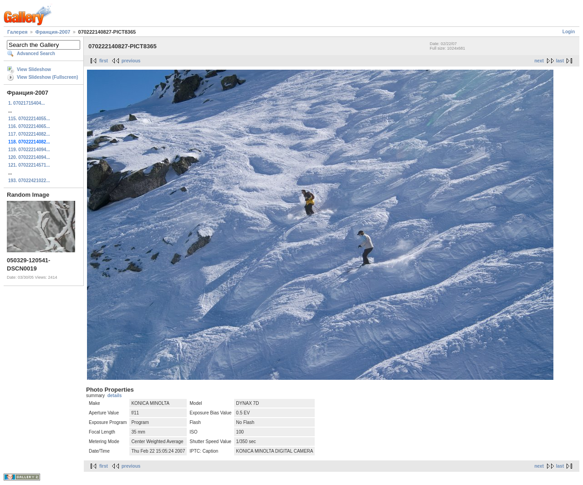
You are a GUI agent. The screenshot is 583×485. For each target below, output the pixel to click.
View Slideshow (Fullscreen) (47, 77)
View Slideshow (34, 69)
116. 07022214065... (29, 126)
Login (569, 31)
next (539, 60)
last (560, 60)
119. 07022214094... (29, 149)
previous (131, 60)
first (103, 60)
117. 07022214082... (29, 134)
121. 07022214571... (29, 165)
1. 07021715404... (26, 103)
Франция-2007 (53, 32)
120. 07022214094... (29, 157)
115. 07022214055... (29, 118)
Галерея (17, 32)
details (114, 395)
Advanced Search (36, 53)
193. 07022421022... (29, 180)
